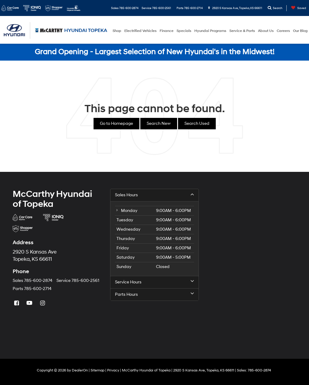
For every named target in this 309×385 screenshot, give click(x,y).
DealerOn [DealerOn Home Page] (80, 370)
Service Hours (154, 282)
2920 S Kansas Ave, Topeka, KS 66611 (235, 8)
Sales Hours (154, 194)
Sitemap (97, 370)
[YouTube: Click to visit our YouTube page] (30, 303)
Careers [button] (283, 31)
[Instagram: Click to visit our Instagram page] (43, 303)
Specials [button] (184, 31)
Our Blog (300, 31)
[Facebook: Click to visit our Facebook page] (17, 303)
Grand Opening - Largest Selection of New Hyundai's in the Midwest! (154, 52)
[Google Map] (252, 264)
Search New (159, 123)
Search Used (196, 123)
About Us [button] (266, 31)
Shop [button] (117, 31)
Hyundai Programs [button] (210, 31)
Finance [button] (167, 31)
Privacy (113, 370)
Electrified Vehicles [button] (140, 31)
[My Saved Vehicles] (297, 8)
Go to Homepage (116, 123)
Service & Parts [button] (242, 31)
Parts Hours (154, 294)
